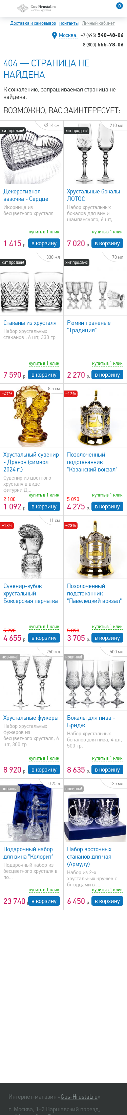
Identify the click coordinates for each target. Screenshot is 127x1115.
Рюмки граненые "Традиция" (89, 326)
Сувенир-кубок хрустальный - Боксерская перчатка (30, 593)
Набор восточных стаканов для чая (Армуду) (89, 856)
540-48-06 (102, 34)
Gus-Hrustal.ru (79, 1096)
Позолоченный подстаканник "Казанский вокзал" (92, 462)
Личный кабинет (98, 23)
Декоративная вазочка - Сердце (25, 195)
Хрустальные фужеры (31, 717)
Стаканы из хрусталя (30, 323)
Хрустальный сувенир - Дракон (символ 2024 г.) (31, 462)
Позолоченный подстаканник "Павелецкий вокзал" (94, 593)
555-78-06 (103, 44)
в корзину (44, 243)
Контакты (69, 23)
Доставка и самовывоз (33, 23)
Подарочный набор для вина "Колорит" (28, 852)
